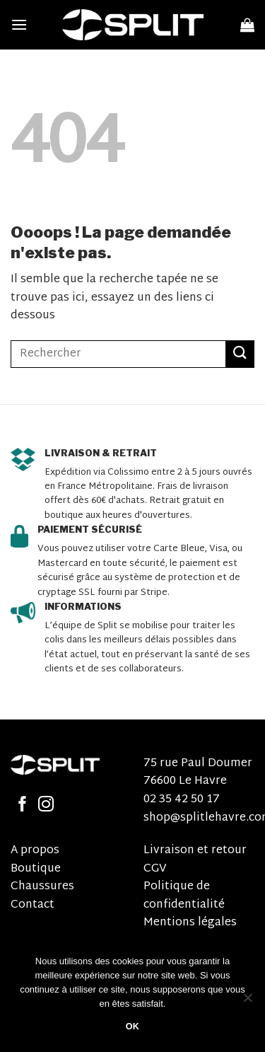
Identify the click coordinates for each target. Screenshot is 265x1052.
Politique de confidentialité (184, 896)
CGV (155, 869)
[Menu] (19, 24)
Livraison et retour (195, 850)
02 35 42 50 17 (181, 800)
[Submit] (240, 354)
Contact (32, 905)
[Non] (247, 1001)
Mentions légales (190, 923)
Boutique (36, 869)
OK (133, 1026)
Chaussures (42, 887)
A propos (35, 850)
